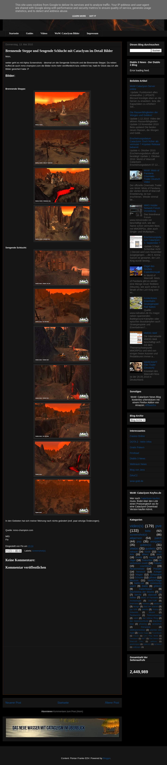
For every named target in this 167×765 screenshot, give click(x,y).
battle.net (139, 583)
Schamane (156, 574)
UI (160, 591)
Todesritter (147, 560)
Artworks (134, 612)
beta (148, 531)
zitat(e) (134, 548)
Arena (155, 609)
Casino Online (137, 436)
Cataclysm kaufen (150, 498)
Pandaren (134, 638)
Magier (139, 574)
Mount (152, 612)
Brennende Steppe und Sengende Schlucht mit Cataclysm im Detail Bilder (59, 51)
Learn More (79, 16)
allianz (145, 554)
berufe (138, 594)
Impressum (92, 33)
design (136, 606)
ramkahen (157, 624)
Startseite (14, 33)
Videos (44, 33)
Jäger (133, 560)
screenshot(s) (39, 550)
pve (158, 526)
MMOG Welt (150, 333)
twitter (133, 597)
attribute (158, 603)
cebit (135, 618)
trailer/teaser (145, 589)
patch (158, 538)
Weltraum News (138, 464)
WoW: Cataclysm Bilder (67, 33)
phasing (143, 624)
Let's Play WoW (150, 636)
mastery (146, 603)
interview (134, 603)
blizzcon (134, 580)
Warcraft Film (136, 641)
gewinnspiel (135, 644)
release (134, 551)
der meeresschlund (139, 621)
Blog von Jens (137, 469)
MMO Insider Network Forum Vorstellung (152, 208)
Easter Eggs (143, 633)
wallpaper (137, 647)
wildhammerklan (137, 630)
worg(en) (156, 541)
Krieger (158, 571)
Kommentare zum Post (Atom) (68, 711)
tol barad (158, 644)
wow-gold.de (136, 481)
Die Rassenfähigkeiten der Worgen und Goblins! (144, 114)
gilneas (153, 577)
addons (153, 641)
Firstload (134, 453)
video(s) (136, 526)
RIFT (144, 638)
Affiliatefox (150, 405)
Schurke (139, 577)
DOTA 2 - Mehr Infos (140, 441)
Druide (138, 557)
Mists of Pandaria (149, 597)
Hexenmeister (137, 568)
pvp (139, 541)
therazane (145, 627)
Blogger (106, 758)
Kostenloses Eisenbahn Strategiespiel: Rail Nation (151, 302)
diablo (145, 586)
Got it (92, 16)
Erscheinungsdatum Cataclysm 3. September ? (152, 240)
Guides (29, 33)
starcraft (152, 594)
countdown (145, 566)
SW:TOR (152, 601)
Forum (136, 636)
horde (148, 551)
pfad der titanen (150, 606)
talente (145, 609)
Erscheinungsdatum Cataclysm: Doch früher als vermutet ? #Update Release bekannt (145, 142)
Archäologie (135, 601)
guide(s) (150, 548)
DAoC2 (134, 475)
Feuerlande (157, 633)
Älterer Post (112, 702)
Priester (157, 568)
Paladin (158, 563)
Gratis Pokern (137, 447)
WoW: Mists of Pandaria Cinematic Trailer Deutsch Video (152, 176)
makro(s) (147, 644)
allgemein (136, 538)
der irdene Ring (150, 618)
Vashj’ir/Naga (155, 580)
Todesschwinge (154, 615)
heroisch (140, 571)
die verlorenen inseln (146, 561)
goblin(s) (145, 545)
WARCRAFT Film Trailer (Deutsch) (150, 365)
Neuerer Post (13, 702)
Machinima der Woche (142, 591)
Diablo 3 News (137, 458)
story (159, 554)
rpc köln (134, 609)
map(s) (152, 557)
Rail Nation (154, 638)
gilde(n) (158, 586)
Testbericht (135, 615)
